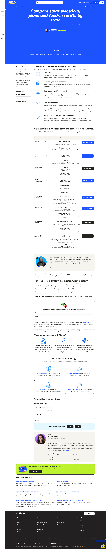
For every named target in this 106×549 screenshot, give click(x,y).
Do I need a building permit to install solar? (68, 491)
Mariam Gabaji (53, 436)
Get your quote (87, 142)
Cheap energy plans (74, 373)
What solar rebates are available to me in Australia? (70, 500)
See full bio (66, 450)
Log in (96, 2)
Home (17, 6)
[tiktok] (55, 441)
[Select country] (89, 513)
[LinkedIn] (85, 528)
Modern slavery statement (63, 538)
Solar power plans (43, 389)
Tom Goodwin (52, 266)
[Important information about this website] (90, 6)
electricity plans (75, 109)
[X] (85, 533)
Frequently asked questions (22, 84)
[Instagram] (85, 520)
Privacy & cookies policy (43, 538)
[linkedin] (52, 441)
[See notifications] (91, 2)
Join (101, 2)
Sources (18, 86)
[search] (50, 3)
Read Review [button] (87, 168)
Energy (22, 6)
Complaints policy (53, 538)
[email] (49, 441)
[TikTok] (85, 523)
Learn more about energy (21, 82)
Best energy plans (42, 373)
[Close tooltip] (105, 539)
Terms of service (33, 538)
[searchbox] (49, 2)
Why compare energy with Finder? (23, 80)
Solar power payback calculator (25, 481)
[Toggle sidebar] (5, 9)
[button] (2, 3)
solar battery (86, 322)
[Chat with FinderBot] (103, 546)
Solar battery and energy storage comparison (29, 491)
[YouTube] (85, 525)
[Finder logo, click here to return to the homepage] (14, 2)
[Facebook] (85, 530)
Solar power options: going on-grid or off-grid (29, 500)
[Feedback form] (64, 426)
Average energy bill (72, 389)
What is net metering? (62, 481)
